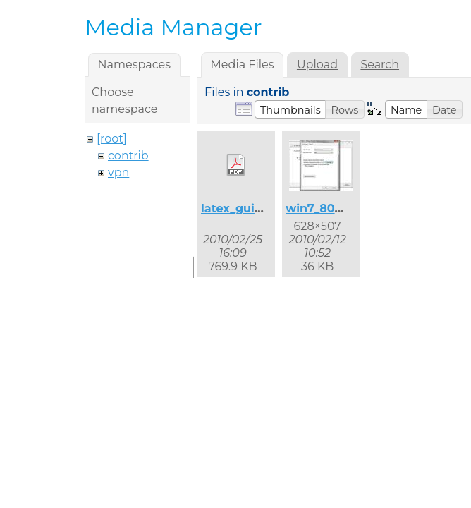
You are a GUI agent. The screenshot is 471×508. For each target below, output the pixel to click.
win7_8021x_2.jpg (337, 208)
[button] (290, 109)
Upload (317, 64)
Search (379, 64)
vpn (118, 172)
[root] (112, 138)
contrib (128, 155)
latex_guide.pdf (247, 208)
